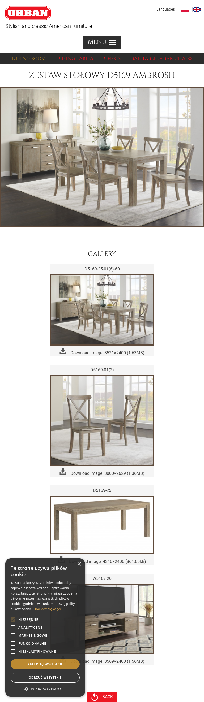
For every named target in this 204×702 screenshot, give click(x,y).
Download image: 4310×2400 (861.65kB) (102, 560)
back (102, 697)
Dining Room (29, 58)
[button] (45, 688)
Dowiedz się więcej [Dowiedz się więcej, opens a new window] (48, 609)
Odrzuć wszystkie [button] (45, 677)
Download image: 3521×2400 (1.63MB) (102, 351)
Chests (112, 58)
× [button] (79, 564)
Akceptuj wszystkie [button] (45, 664)
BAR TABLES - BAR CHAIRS (162, 58)
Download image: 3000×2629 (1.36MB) (102, 472)
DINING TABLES (74, 58)
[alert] (45, 627)
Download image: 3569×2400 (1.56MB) (102, 660)
